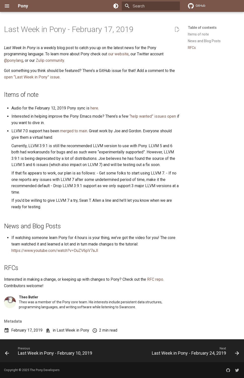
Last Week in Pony (73, 330)
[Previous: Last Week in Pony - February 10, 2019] (49, 352)
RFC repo (155, 279)
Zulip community (50, 60)
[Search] (151, 5)
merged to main (73, 131)
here (94, 108)
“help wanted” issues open (152, 116)
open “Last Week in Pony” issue (32, 77)
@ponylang (13, 60)
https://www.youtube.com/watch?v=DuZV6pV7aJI (54, 250)
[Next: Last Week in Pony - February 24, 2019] (194, 352)
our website (118, 54)
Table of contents (202, 28)
